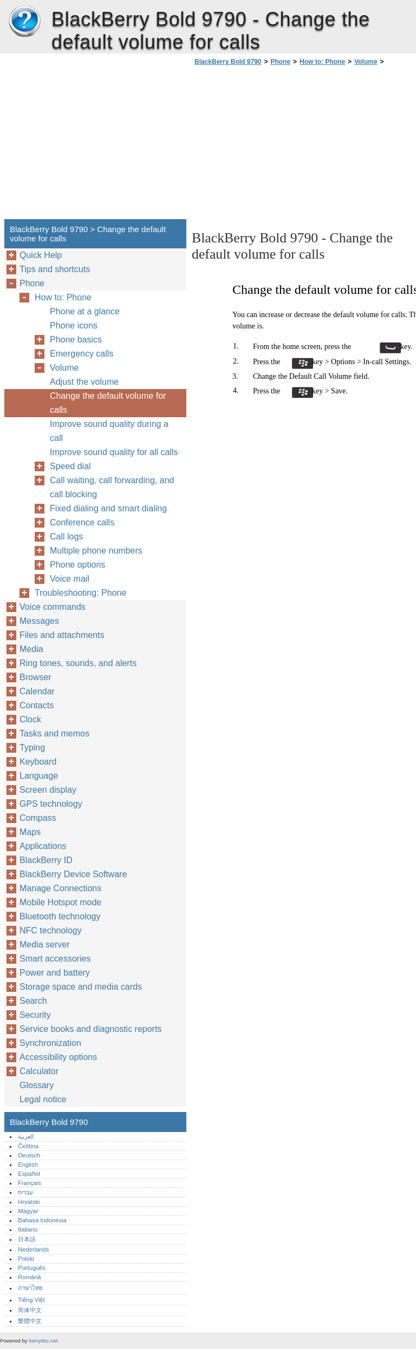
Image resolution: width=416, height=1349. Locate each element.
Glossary (37, 1085)
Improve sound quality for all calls (114, 452)
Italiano (27, 1229)
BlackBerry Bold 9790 (24, 21)
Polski (26, 1258)
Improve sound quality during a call (109, 431)
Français (29, 1183)
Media (31, 649)
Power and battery (55, 972)
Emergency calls (81, 353)
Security (35, 1014)
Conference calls (82, 522)
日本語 (27, 1239)
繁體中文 (30, 1321)
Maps (30, 832)
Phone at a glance (85, 311)
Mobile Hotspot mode (60, 902)
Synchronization (50, 1043)
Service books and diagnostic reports (90, 1029)
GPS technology (51, 803)
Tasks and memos (54, 733)
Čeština (28, 1146)
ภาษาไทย (30, 1288)
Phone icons (74, 325)
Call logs (66, 536)
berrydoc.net (43, 1341)
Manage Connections (60, 888)
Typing (32, 747)
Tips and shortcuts (55, 269)
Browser (35, 677)
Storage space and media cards (81, 986)
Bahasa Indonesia (42, 1220)
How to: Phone (322, 61)
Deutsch (29, 1155)
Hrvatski (29, 1202)
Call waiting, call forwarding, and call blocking (112, 487)
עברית (25, 1192)
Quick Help (41, 255)
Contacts (37, 705)
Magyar (28, 1211)
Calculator (39, 1071)
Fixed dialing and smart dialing (108, 508)
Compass (38, 817)
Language (39, 775)
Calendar (37, 691)
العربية (26, 1136)
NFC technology (51, 930)
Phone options (77, 564)
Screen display (48, 789)
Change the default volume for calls (108, 402)
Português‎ (32, 1268)
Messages (39, 621)
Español (29, 1173)
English (28, 1164)
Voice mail (69, 578)
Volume (365, 61)
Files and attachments (62, 635)
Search (33, 1000)
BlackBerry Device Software (73, 874)
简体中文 (30, 1310)
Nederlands (33, 1249)
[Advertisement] (283, 145)
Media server (44, 944)
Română (29, 1277)
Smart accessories (55, 958)
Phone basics (76, 339)
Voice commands (53, 606)
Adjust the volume (84, 381)
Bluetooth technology (60, 916)
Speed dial (70, 466)
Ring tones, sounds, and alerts (78, 663)
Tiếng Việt (31, 1300)
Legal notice (43, 1099)
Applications (43, 846)
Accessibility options (58, 1057)
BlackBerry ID (46, 860)
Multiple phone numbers (96, 550)
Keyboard (38, 761)
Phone (280, 61)
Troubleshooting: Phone (80, 592)
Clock (30, 719)
